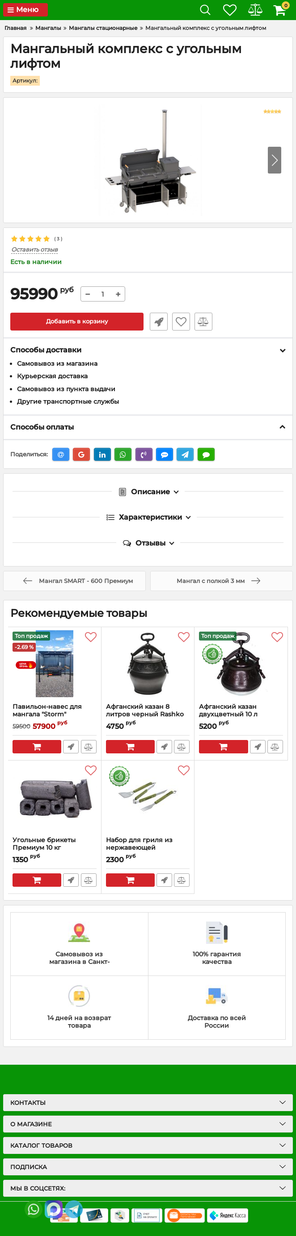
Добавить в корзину (77, 322)
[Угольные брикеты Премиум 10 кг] (55, 798)
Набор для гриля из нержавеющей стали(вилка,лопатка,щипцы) (148, 847)
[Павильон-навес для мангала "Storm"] (55, 665)
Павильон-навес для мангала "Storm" (55, 714)
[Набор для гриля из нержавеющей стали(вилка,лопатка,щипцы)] (148, 798)
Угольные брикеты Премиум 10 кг (44, 844)
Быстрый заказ (157, 322)
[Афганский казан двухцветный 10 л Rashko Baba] (241, 665)
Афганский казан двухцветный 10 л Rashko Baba (228, 714)
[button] (274, 160)
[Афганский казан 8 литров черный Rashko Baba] (148, 665)
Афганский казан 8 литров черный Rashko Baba (145, 714)
